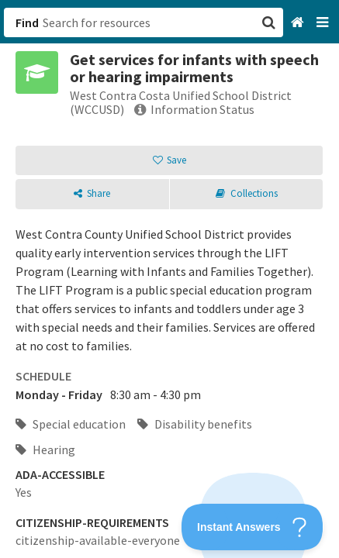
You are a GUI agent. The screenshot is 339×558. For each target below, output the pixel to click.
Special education (71, 424)
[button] (169, 279)
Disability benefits (194, 424)
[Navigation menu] (324, 23)
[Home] (299, 23)
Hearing (45, 449)
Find (27, 22)
